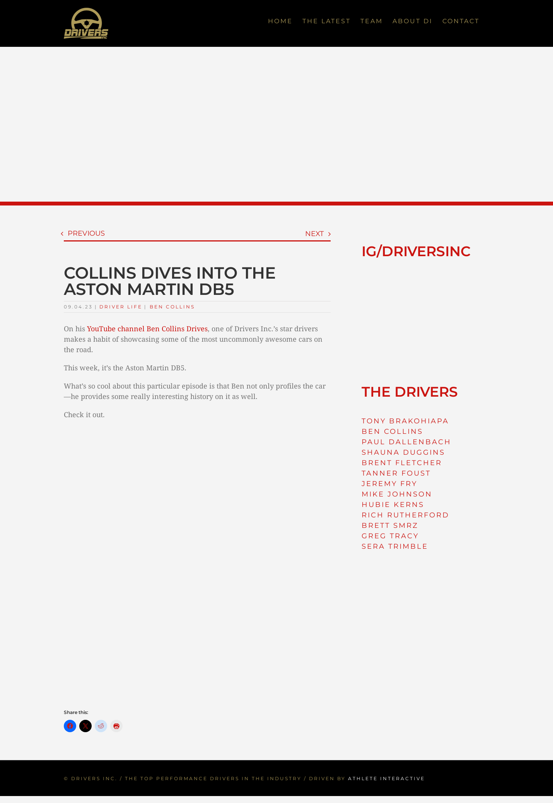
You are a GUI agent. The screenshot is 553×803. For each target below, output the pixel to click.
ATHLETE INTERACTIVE (386, 778)
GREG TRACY (390, 536)
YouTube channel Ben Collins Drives (147, 328)
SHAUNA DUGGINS (403, 452)
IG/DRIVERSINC (416, 251)
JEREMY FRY (389, 483)
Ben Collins (172, 307)
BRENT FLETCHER (402, 463)
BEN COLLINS (392, 431)
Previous (86, 233)
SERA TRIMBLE (395, 546)
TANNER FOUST (396, 473)
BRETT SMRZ (390, 525)
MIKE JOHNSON (397, 494)
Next (314, 233)
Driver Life (120, 307)
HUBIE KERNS (393, 504)
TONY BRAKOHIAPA (405, 421)
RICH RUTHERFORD (405, 515)
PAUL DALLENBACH (406, 442)
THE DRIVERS (410, 391)
